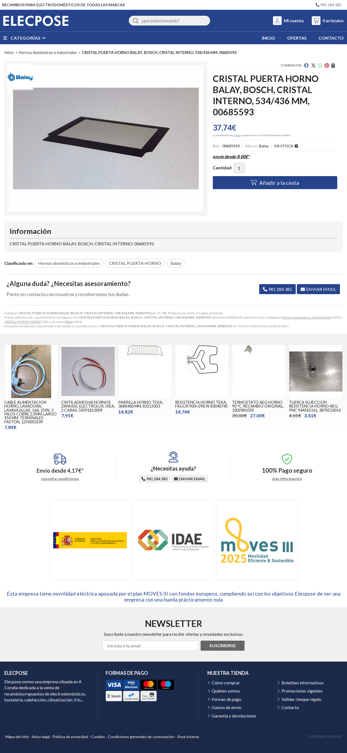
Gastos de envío (226, 707)
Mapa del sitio (17, 736)
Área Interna (188, 736)
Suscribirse (222, 645)
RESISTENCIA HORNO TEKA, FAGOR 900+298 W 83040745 (201, 404)
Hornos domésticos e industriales (306, 317)
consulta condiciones (60, 478)
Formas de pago (226, 699)
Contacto (290, 707)
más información (287, 478)
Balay (69, 322)
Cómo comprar (226, 682)
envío (236, 135)
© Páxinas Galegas (325, 737)
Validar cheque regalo (301, 699)
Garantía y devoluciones (234, 715)
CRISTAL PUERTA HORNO (22, 322)
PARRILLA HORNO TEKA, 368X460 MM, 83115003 (140, 404)
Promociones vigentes (302, 690)
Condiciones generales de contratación (141, 736)
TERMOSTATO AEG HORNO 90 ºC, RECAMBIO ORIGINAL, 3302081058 (258, 406)
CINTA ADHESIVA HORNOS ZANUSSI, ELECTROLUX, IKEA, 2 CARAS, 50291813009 (88, 406)
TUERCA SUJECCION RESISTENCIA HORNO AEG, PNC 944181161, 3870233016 (315, 406)
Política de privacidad (70, 736)
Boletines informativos (302, 682)
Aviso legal (41, 736)
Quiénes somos (226, 690)
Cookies (98, 736)
